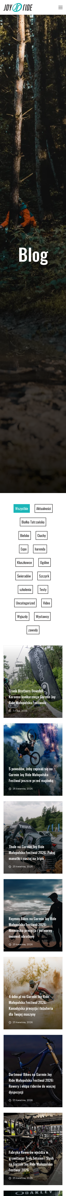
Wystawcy (42, 616)
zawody (33, 630)
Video (46, 603)
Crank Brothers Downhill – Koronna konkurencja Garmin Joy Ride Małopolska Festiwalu (32, 696)
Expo (24, 549)
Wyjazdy (22, 616)
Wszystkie (21, 508)
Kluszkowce (24, 562)
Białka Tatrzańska (33, 522)
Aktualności (43, 508)
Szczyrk (44, 576)
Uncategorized (25, 603)
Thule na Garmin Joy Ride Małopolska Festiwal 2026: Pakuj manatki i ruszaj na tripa (32, 852)
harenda (40, 549)
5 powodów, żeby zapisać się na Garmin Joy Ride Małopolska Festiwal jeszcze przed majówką (31, 774)
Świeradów (24, 576)
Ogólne (44, 562)
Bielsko (24, 535)
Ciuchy (41, 535)
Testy (42, 589)
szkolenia (25, 589)
